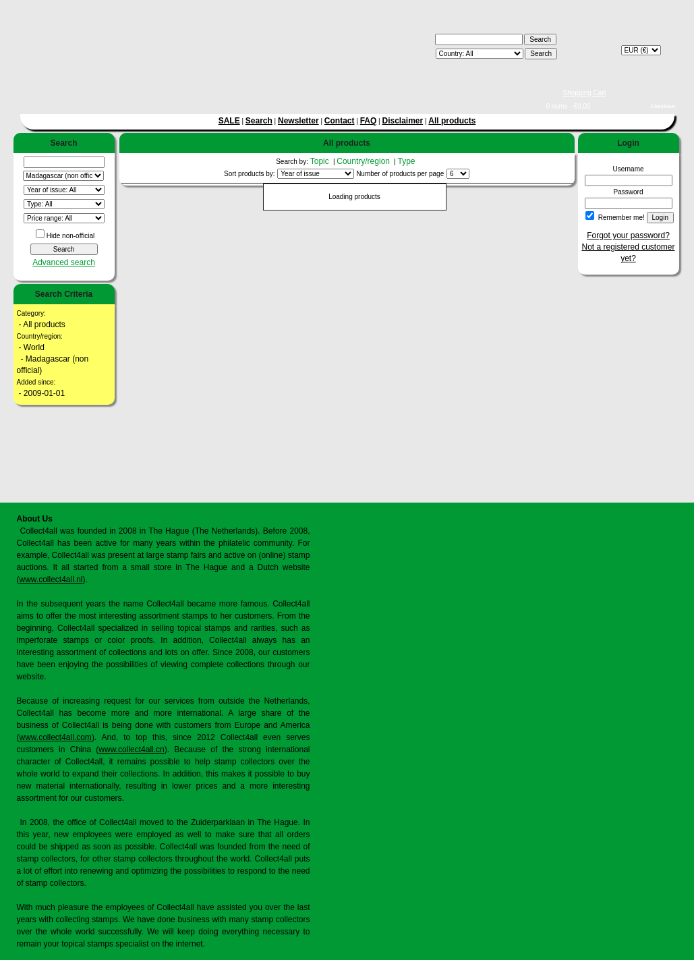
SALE (229, 120)
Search (258, 120)
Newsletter (298, 120)
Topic (320, 161)
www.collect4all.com (56, 737)
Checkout (663, 106)
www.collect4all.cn (131, 749)
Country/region (364, 161)
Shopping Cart (584, 92)
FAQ (368, 120)
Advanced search (63, 262)
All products (451, 120)
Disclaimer (403, 120)
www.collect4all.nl (51, 579)
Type (407, 161)
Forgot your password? (628, 235)
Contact (339, 120)
